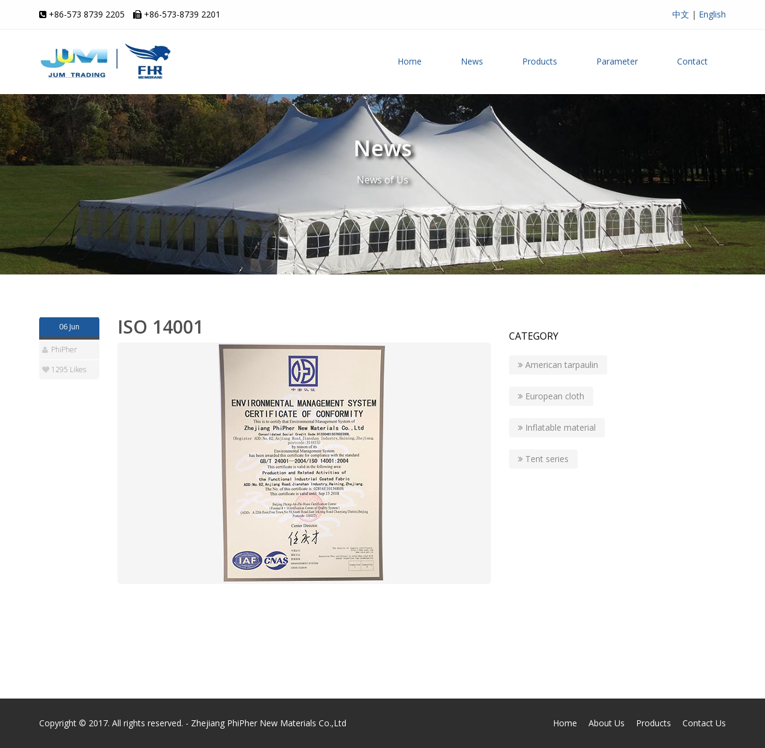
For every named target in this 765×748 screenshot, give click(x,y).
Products (539, 61)
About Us (607, 723)
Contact (692, 61)
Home (410, 61)
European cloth (551, 396)
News (472, 61)
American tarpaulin (558, 364)
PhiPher (64, 349)
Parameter (617, 61)
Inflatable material (557, 427)
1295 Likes (68, 369)
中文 (680, 14)
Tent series (543, 458)
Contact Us (704, 723)
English (712, 14)
